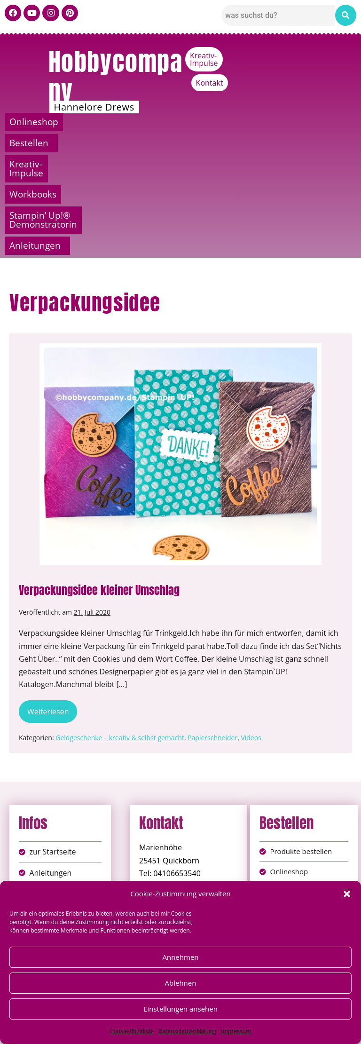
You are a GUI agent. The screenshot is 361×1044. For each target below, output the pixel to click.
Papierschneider (212, 635)
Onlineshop (46, 122)
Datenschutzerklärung (187, 1031)
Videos (251, 635)
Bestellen (126, 122)
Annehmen (180, 957)
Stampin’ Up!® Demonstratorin (110, 143)
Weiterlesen (52, 606)
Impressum (236, 1031)
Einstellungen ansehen (180, 1008)
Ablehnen (180, 983)
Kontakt (338, 55)
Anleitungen (285, 143)
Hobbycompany (115, 76)
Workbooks (313, 122)
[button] (347, 894)
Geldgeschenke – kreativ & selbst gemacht (119, 635)
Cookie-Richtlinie (132, 1031)
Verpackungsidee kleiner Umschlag (99, 487)
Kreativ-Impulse (282, 55)
